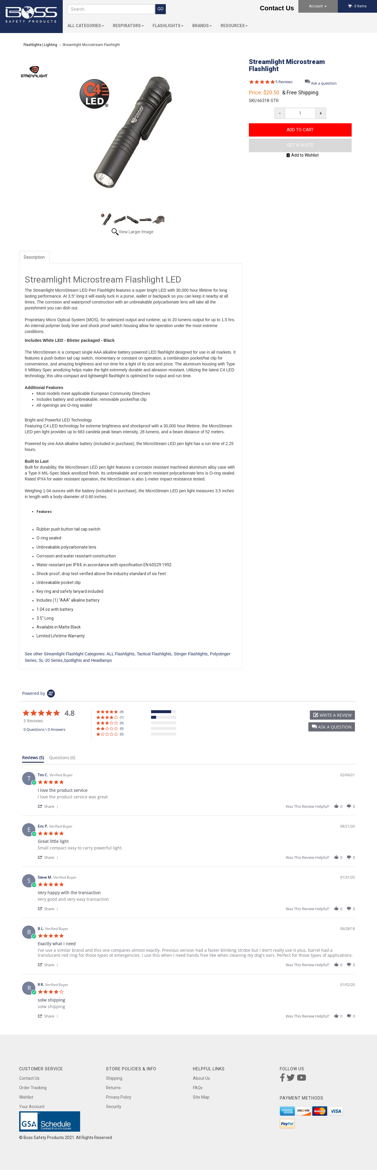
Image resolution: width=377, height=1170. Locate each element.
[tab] (33, 759)
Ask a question (324, 83)
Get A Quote (300, 145)
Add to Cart (300, 129)
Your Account (31, 1106)
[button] (331, 726)
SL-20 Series (50, 660)
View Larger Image (136, 231)
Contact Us (277, 8)
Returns (113, 1087)
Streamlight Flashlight (64, 654)
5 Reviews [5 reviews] (283, 81)
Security (113, 1106)
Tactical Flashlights (154, 654)
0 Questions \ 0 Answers (44, 729)
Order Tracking (33, 1087)
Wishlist (26, 1097)
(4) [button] (121, 711)
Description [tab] (34, 257)
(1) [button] (121, 717)
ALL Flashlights (121, 654)
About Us (201, 1078)
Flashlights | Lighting (40, 45)
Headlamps (101, 660)
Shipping (114, 1078)
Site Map (201, 1097)
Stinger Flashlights (191, 654)
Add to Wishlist (303, 155)
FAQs (198, 1087)
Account (318, 6)
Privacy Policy (118, 1097)
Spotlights (73, 660)
